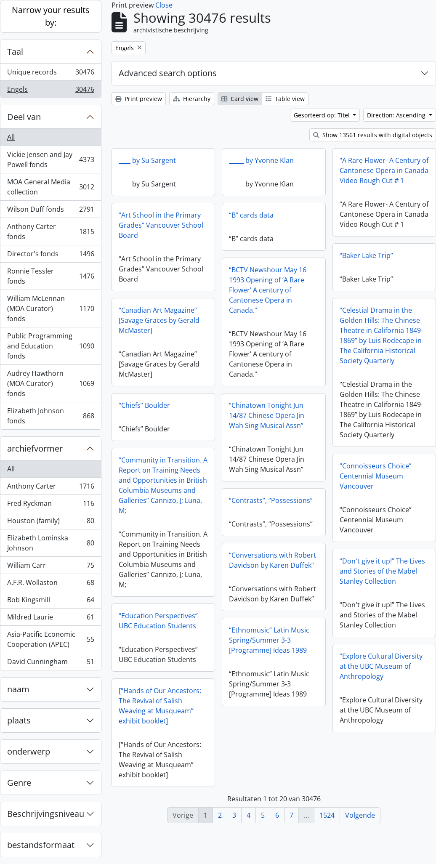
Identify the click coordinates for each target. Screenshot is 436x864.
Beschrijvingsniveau (45, 813)
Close (164, 5)
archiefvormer (35, 448)
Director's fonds (50, 256)
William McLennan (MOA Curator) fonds (50, 308)
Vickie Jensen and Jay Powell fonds (50, 159)
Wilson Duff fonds (50, 211)
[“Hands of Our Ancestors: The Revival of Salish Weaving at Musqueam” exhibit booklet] (160, 706)
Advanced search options (168, 73)
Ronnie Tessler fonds (50, 276)
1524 (327, 815)
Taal (15, 51)
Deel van (24, 116)
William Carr (50, 567)
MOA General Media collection (50, 187)
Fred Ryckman (50, 505)
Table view (285, 99)
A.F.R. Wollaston (50, 584)
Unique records (50, 74)
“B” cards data (251, 215)
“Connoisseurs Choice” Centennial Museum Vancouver (354, 478)
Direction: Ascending (397, 115)
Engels (50, 91)
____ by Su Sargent (147, 160)
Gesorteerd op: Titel (322, 115)
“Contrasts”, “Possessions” (293, 501)
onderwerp (28, 751)
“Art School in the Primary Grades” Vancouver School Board (161, 225)
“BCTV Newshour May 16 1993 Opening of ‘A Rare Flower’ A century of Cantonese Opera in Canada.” (289, 291)
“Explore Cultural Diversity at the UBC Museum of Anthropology (359, 668)
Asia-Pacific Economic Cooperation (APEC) (50, 639)
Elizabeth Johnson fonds (50, 415)
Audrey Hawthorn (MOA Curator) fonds (50, 383)
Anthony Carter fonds (50, 231)
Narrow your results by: (51, 16)
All (11, 137)
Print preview (138, 99)
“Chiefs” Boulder (144, 405)
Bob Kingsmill (50, 602)
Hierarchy (191, 99)
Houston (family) (50, 522)
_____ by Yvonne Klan (261, 160)
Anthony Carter (50, 488)
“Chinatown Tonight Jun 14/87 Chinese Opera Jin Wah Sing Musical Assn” (288, 416)
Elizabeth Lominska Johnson (50, 543)
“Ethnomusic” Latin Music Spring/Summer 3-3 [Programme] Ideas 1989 (291, 641)
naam (18, 689)
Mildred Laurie (50, 619)
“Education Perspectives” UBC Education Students (158, 620)
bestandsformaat (40, 845)
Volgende (360, 815)
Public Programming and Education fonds (50, 346)
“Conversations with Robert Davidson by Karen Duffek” (294, 561)
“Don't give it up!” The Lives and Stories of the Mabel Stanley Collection (360, 573)
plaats (19, 720)
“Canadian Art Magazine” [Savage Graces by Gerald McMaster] (159, 320)
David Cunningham (50, 663)
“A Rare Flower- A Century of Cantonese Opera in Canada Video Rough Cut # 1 (384, 170)
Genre (19, 782)
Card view (239, 99)
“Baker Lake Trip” (344, 258)
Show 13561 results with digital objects (372, 135)
